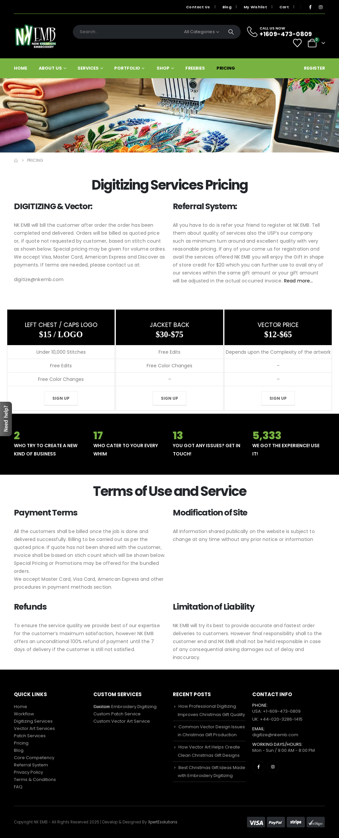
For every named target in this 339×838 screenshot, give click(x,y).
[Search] (231, 31)
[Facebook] (310, 7)
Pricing (226, 68)
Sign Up (61, 398)
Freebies (195, 68)
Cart (284, 7)
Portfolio (127, 68)
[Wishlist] (297, 43)
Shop (163, 68)
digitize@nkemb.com (275, 735)
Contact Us (198, 7)
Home (20, 68)
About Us (50, 68)
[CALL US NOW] (283, 32)
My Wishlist (255, 7)
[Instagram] (320, 7)
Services (87, 68)
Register (314, 68)
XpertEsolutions (162, 822)
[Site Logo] (35, 36)
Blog (226, 7)
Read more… (285, 280)
